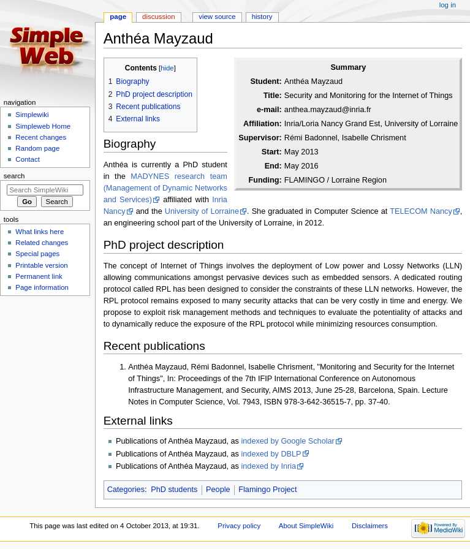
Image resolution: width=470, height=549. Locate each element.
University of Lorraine (202, 211)
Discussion (158, 16)
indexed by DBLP (271, 454)
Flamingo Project (267, 489)
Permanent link (38, 276)
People (218, 489)
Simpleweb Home (42, 126)
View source (217, 16)
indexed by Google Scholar (287, 441)
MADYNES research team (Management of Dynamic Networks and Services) (165, 188)
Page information (42, 287)
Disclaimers (370, 525)
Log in (447, 5)
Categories (126, 489)
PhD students (174, 489)
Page (118, 16)
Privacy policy (239, 525)
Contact (27, 159)
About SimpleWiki (306, 525)
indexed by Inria (268, 466)
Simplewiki (31, 114)
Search (14, 176)
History (262, 16)
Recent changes (40, 137)
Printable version (41, 265)
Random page (37, 148)
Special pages (37, 253)
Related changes (41, 242)
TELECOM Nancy (421, 211)
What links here (39, 231)
